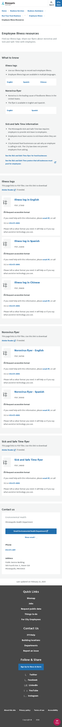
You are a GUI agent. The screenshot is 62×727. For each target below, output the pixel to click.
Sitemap (31, 598)
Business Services (17, 11)
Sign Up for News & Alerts (31, 666)
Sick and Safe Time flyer (28, 460)
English (10, 82)
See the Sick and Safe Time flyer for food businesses (26, 155)
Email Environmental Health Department (30, 531)
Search (51, 3)
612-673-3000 (14, 223)
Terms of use (39, 710)
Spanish (26, 82)
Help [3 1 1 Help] (31, 635)
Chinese (43, 82)
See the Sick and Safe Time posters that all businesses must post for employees (28, 162)
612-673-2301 (10, 550)
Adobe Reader (7, 190)
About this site (10, 710)
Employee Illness (35, 16)
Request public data (31, 609)
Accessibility (53, 710)
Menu (59, 3)
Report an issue (31, 651)
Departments (31, 645)
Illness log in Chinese (27, 283)
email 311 (46, 218)
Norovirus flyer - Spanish (29, 392)
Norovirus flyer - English (29, 350)
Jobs (31, 604)
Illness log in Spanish (26, 241)
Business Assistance (35, 11)
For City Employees (31, 619)
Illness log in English (26, 200)
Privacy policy (24, 710)
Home (4, 11)
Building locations (31, 640)
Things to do (31, 614)
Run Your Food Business (11, 16)
